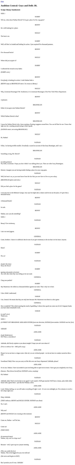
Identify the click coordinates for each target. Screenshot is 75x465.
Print (2, 1)
